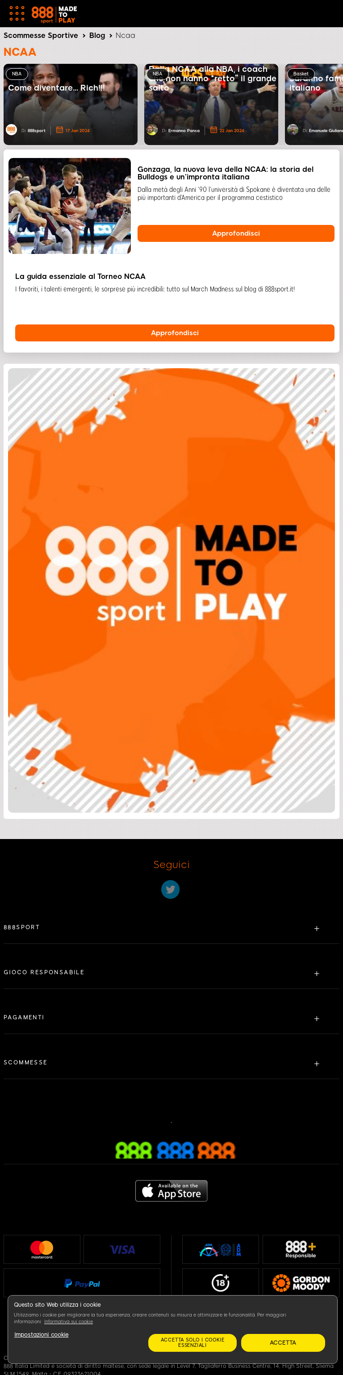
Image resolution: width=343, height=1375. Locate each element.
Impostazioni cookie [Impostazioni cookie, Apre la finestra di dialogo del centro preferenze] (41, 1335)
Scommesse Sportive (41, 35)
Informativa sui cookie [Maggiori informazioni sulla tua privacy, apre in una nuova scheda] (68, 1322)
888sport (37, 130)
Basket (301, 74)
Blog (97, 35)
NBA (17, 74)
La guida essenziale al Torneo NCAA (80, 276)
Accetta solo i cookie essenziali (193, 1342)
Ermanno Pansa (184, 130)
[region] (173, 1329)
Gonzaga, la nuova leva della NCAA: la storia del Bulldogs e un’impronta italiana (226, 173)
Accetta (283, 1343)
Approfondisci (236, 233)
